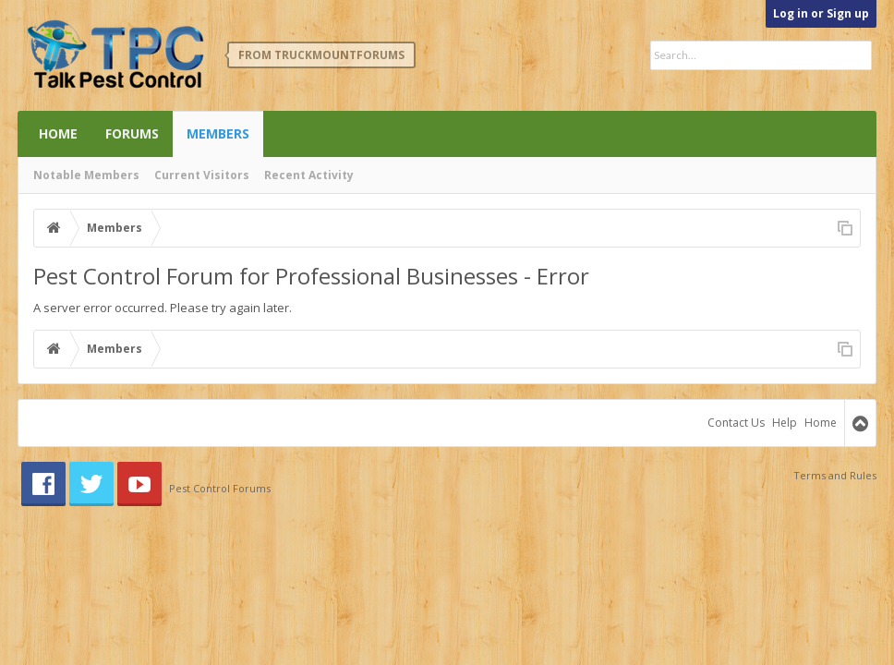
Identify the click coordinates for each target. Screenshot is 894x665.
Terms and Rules (834, 475)
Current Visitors (201, 175)
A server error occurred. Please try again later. (162, 307)
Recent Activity (309, 175)
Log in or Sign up (821, 13)
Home (58, 133)
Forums (132, 133)
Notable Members (86, 175)
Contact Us (736, 422)
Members (218, 133)
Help (784, 422)
